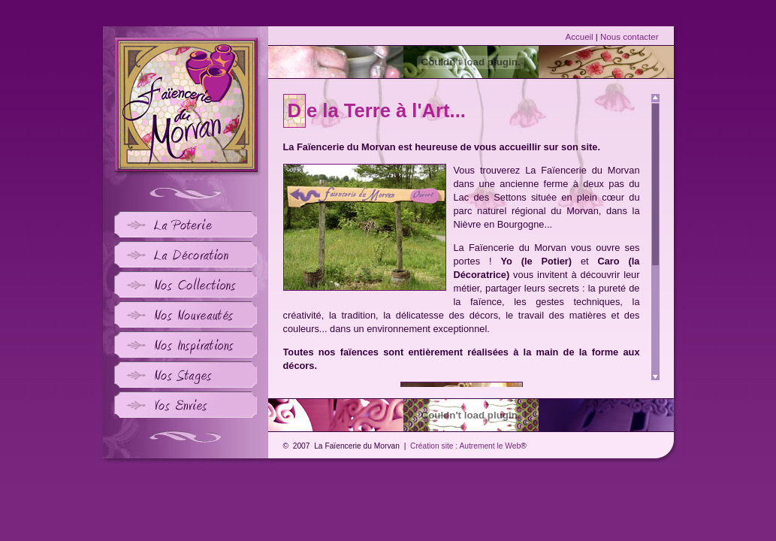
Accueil (579, 36)
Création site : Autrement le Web (465, 446)
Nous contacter (629, 36)
